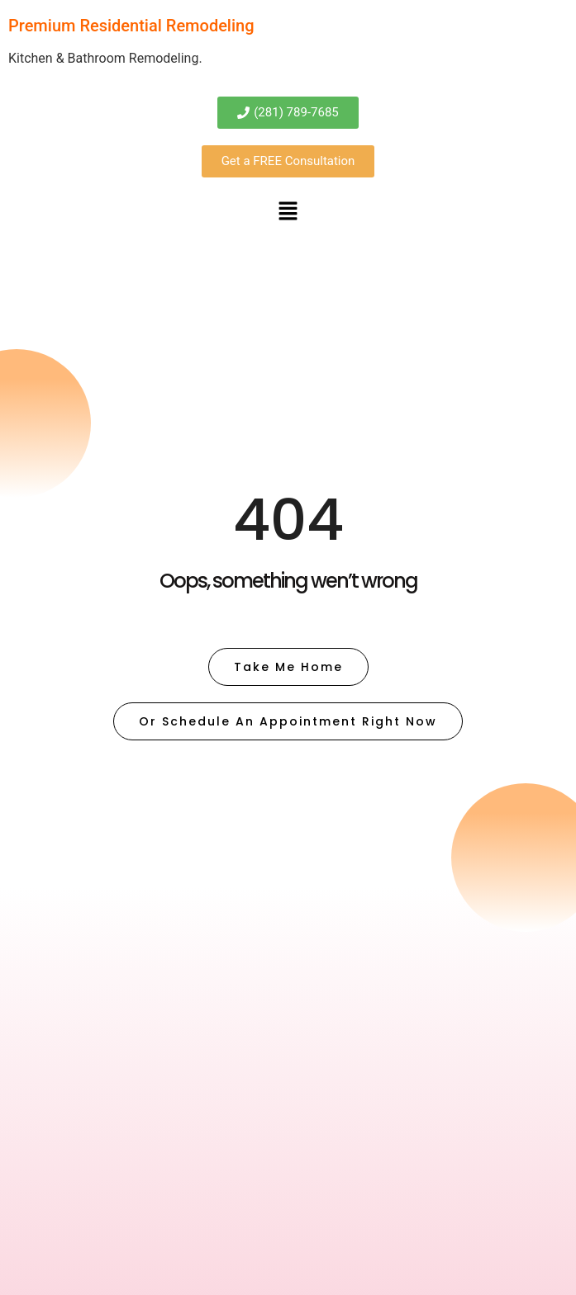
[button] (287, 212)
